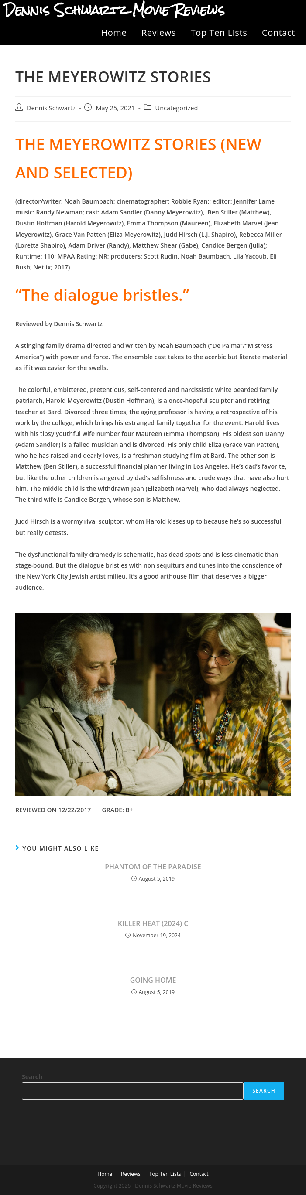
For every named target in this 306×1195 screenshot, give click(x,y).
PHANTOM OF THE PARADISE (153, 867)
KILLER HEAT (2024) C (153, 923)
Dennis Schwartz (51, 108)
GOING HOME (153, 980)
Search (32, 1076)
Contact (278, 32)
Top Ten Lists (219, 32)
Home (114, 32)
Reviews (158, 32)
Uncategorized (176, 108)
